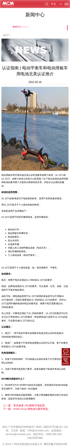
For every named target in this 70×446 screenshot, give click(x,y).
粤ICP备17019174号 (55, 444)
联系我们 (65, 361)
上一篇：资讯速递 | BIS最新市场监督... (25, 405)
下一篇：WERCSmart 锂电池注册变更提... (26, 409)
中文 (53, 4)
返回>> (6, 35)
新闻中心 (16, 26)
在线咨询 (65, 352)
